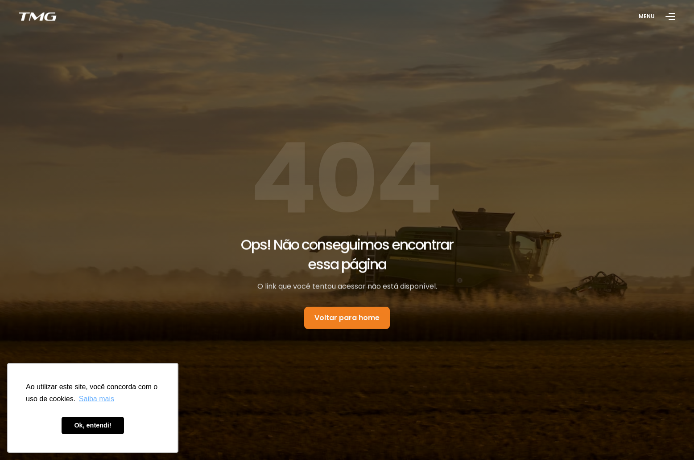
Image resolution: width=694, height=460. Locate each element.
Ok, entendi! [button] (92, 425)
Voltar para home (347, 319)
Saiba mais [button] (96, 399)
